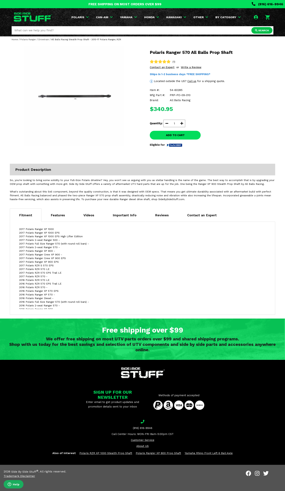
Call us (191, 81)
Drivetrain (43, 39)
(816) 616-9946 (267, 4)
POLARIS (80, 17)
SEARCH (262, 30)
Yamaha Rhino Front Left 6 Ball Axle (209, 453)
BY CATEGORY (228, 17)
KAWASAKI (176, 17)
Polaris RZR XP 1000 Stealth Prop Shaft (105, 453)
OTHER (200, 17)
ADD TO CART (175, 135)
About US (142, 446)
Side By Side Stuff (24, 471)
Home (15, 39)
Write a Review (191, 67)
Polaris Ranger (28, 39)
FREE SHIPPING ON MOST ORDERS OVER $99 (125, 4)
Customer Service (142, 440)
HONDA (151, 17)
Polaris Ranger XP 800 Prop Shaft (158, 453)
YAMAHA (128, 17)
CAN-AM (104, 17)
